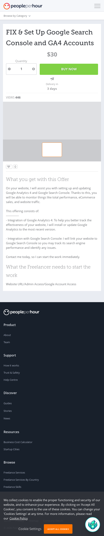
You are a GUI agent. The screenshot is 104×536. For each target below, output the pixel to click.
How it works (11, 365)
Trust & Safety (12, 372)
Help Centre (11, 380)
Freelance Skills (12, 487)
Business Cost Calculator (18, 442)
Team (7, 342)
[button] (96, 6)
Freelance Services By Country (21, 479)
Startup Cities (11, 449)
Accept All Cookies (58, 529)
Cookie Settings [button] (29, 529)
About (7, 335)
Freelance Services (14, 472)
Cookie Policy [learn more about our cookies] (19, 518)
